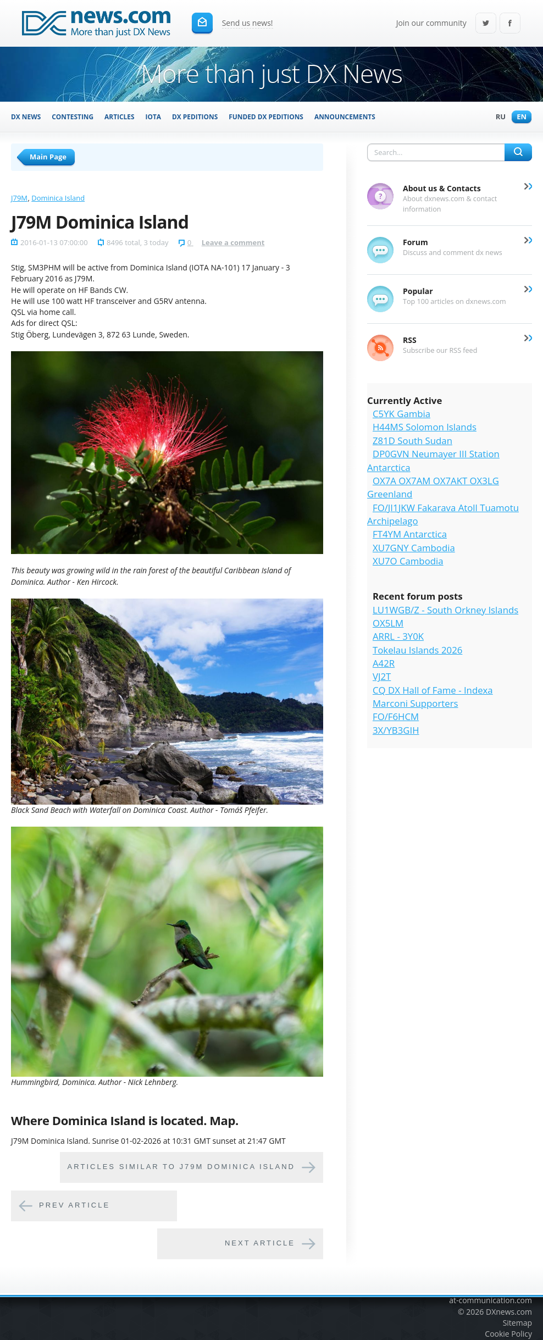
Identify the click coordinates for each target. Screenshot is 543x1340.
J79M (19, 198)
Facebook (510, 24)
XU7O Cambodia (408, 561)
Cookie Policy (508, 1333)
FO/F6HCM (396, 716)
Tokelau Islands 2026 (417, 650)
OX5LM (388, 623)
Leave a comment (233, 242)
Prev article (74, 1205)
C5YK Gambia (401, 413)
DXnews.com (509, 1311)
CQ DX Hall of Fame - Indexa (433, 690)
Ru (498, 117)
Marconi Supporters (415, 703)
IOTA (154, 116)
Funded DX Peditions (266, 116)
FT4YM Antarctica (410, 534)
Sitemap (517, 1322)
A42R (384, 663)
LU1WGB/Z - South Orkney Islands (445, 609)
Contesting (72, 116)
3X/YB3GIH (396, 730)
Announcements (344, 116)
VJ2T (382, 676)
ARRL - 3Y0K (398, 636)
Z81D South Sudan (412, 440)
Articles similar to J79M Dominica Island (181, 1167)
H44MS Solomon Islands (424, 426)
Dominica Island (58, 198)
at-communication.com (490, 1300)
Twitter (486, 24)
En (519, 117)
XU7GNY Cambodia (414, 547)
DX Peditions (195, 116)
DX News (26, 116)
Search (518, 152)
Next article (260, 1243)
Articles (119, 116)
